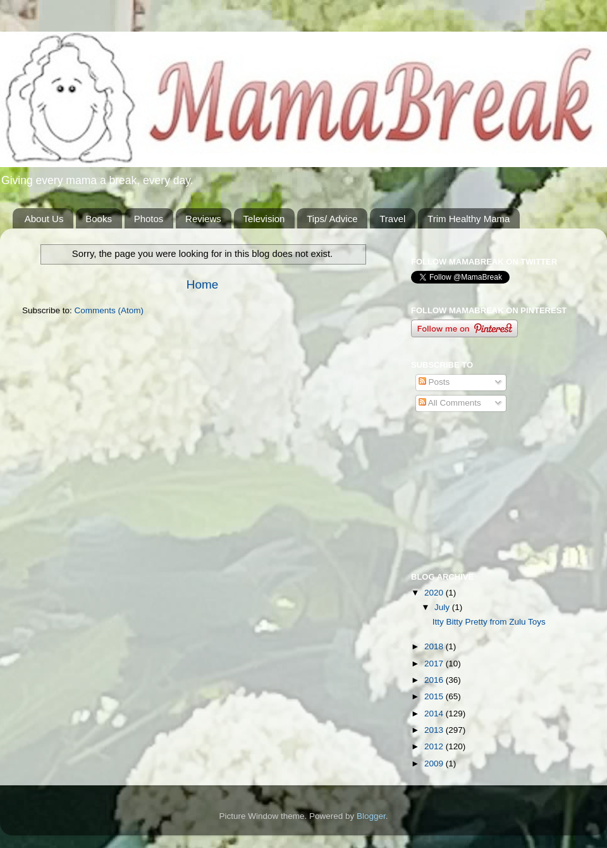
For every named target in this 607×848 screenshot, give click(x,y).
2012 (435, 746)
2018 (435, 646)
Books (98, 218)
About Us (44, 218)
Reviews (203, 218)
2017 (435, 663)
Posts (434, 382)
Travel (392, 218)
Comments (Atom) (109, 310)
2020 (435, 592)
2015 (435, 696)
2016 (435, 680)
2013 (435, 730)
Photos (149, 218)
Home (202, 284)
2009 (435, 763)
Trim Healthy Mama (468, 218)
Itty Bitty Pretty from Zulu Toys (489, 622)
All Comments (450, 403)
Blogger (371, 816)
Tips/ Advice (332, 218)
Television (264, 218)
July (443, 607)
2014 (435, 713)
